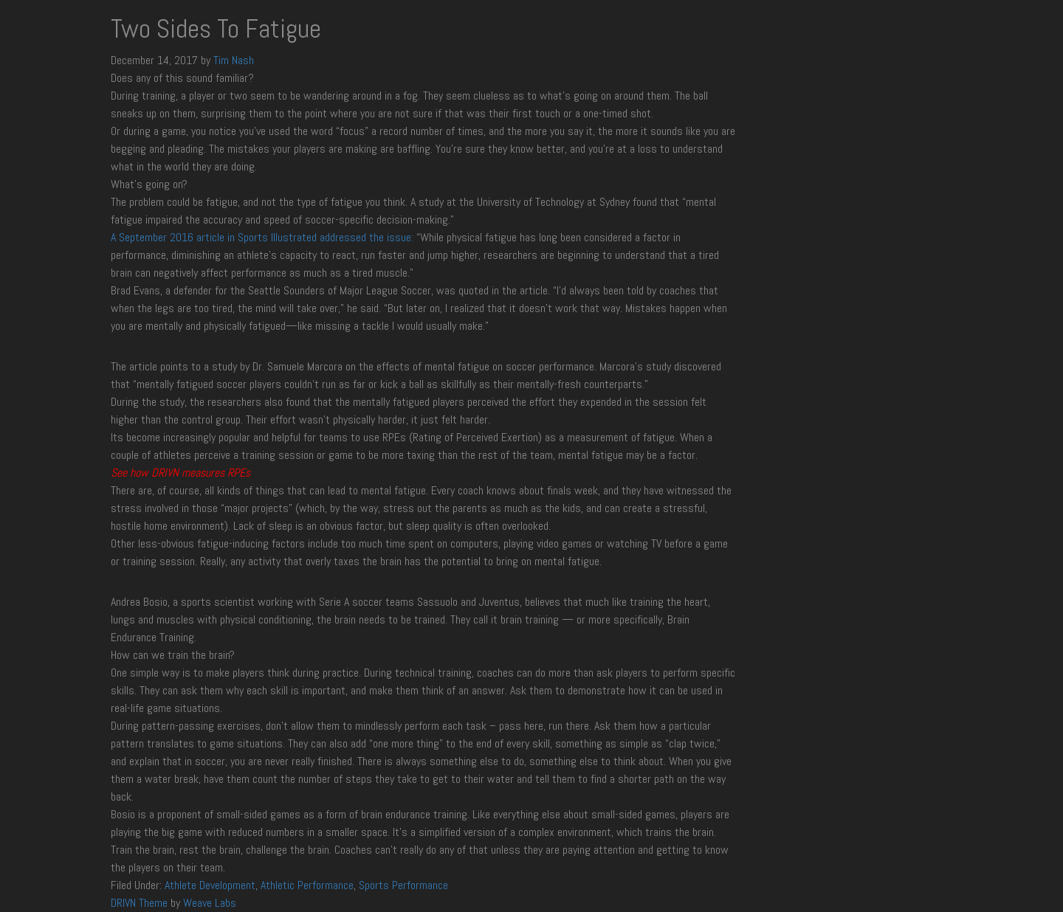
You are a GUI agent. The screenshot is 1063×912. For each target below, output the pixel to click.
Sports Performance (403, 885)
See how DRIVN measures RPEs (180, 472)
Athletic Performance (307, 885)
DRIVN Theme (139, 903)
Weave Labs (209, 903)
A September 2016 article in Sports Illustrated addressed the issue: (262, 237)
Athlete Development (210, 885)
